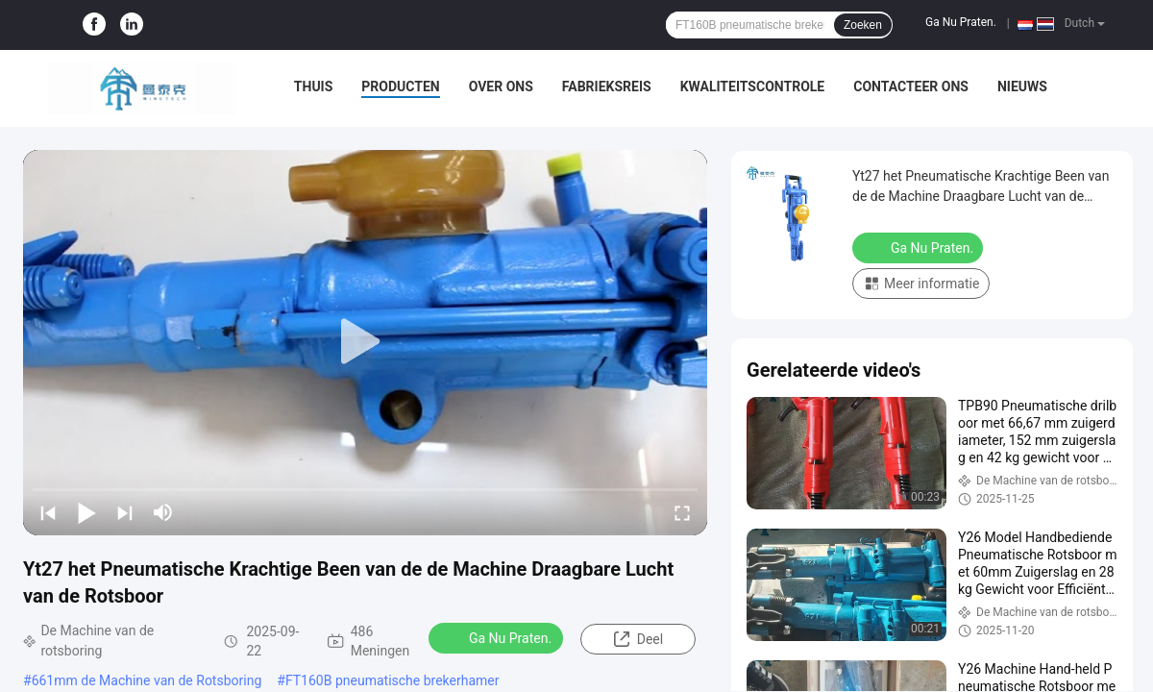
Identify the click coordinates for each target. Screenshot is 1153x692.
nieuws (1022, 86)
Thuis (313, 86)
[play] (365, 342)
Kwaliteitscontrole (752, 86)
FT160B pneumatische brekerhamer (392, 680)
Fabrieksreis (606, 86)
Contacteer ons (911, 86)
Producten (400, 86)
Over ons (501, 86)
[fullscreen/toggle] (682, 512)
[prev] (48, 512)
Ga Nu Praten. (960, 22)
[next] (125, 512)
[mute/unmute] (163, 512)
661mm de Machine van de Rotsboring (147, 680)
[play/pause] (86, 512)
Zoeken (863, 25)
